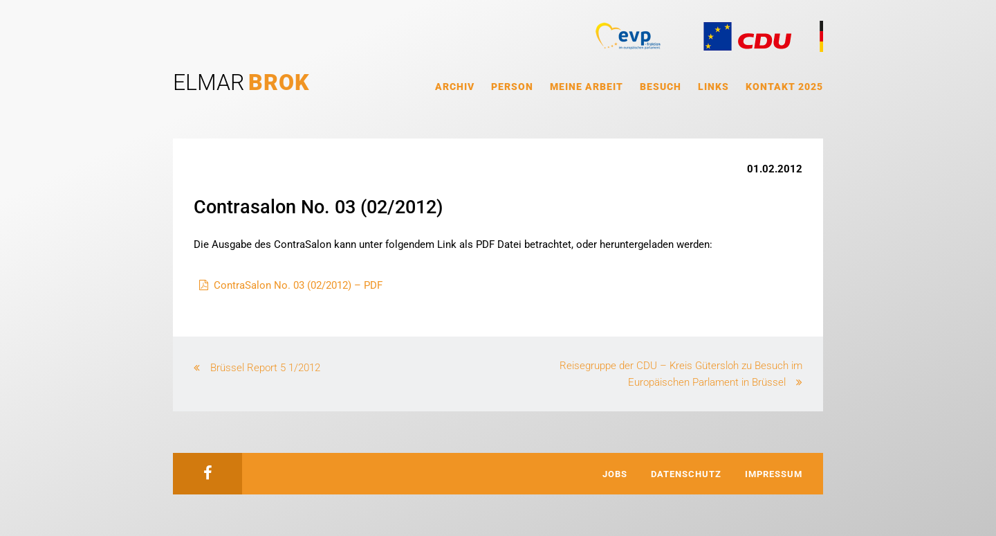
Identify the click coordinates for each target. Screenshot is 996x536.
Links (713, 86)
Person (512, 86)
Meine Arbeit (586, 86)
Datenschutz (686, 474)
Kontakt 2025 (784, 86)
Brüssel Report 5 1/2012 (265, 367)
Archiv (454, 86)
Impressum (773, 474)
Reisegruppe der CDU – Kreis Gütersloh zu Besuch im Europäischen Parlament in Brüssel (681, 373)
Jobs (614, 474)
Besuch (660, 86)
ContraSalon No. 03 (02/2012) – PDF (298, 285)
